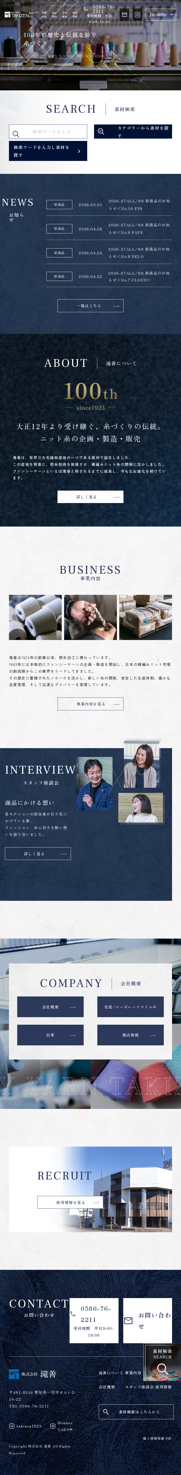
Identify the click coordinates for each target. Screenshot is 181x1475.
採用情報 (75, 14)
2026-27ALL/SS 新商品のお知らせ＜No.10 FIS (139, 204)
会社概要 (64, 14)
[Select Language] (161, 14)
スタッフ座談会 (139, 1387)
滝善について (33, 14)
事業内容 (44, 14)
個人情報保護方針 (157, 1438)
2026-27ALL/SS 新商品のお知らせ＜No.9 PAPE (139, 228)
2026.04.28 (90, 229)
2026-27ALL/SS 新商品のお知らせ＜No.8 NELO (139, 252)
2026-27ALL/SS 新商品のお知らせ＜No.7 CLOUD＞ (139, 276)
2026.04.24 (90, 253)
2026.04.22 (90, 276)
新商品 (59, 204)
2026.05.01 (90, 204)
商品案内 (54, 14)
